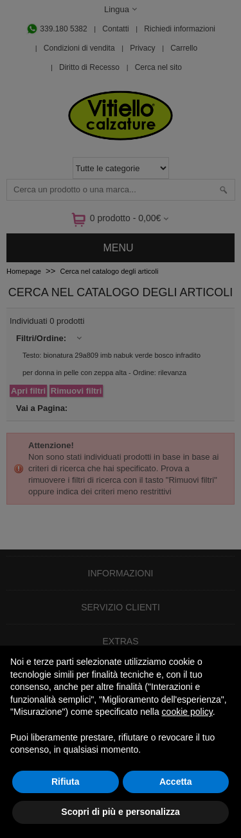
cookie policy (187, 712)
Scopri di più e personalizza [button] (120, 812)
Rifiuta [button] (65, 781)
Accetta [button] (175, 781)
